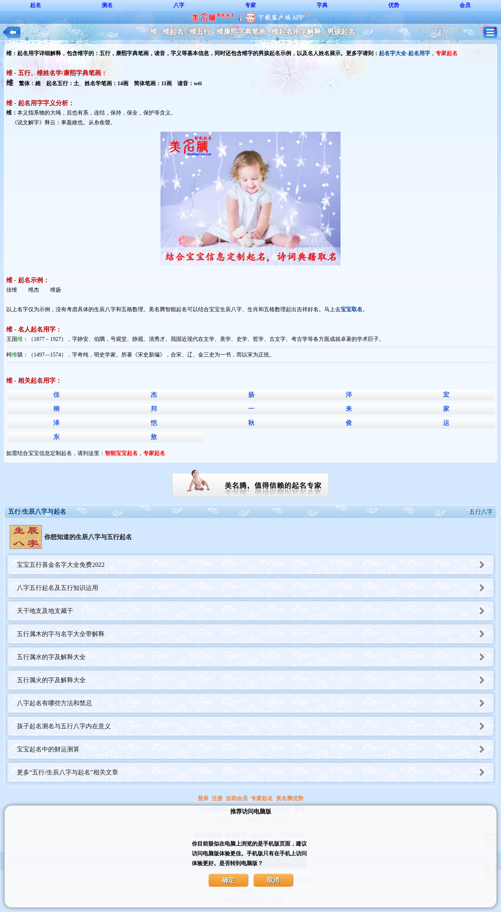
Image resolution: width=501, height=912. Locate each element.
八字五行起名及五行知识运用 (255, 587)
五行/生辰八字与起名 (37, 511)
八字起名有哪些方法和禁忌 (255, 703)
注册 (217, 798)
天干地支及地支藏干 (255, 610)
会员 (465, 5)
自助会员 (237, 798)
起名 (35, 5)
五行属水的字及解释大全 (255, 657)
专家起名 (262, 798)
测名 (107, 5)
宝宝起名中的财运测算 (255, 749)
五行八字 (481, 512)
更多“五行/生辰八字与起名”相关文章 (255, 772)
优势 (393, 5)
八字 (178, 5)
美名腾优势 (289, 798)
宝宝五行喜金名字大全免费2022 (255, 564)
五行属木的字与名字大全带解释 (255, 633)
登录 (203, 798)
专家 (250, 5)
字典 (322, 5)
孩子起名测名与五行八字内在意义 (255, 726)
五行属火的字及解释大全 (255, 680)
